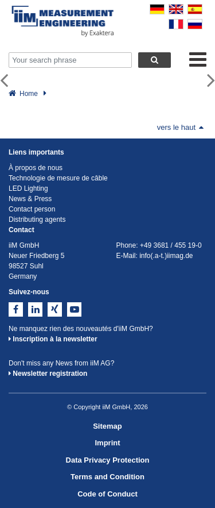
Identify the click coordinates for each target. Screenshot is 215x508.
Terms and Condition (107, 476)
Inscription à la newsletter (53, 339)
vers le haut (180, 127)
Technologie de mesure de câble (58, 178)
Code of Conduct (107, 494)
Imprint (107, 442)
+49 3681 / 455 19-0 (171, 245)
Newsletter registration (48, 374)
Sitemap (107, 426)
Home (28, 94)
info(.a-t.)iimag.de (166, 256)
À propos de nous (35, 168)
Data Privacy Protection (108, 460)
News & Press (30, 199)
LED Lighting (28, 188)
